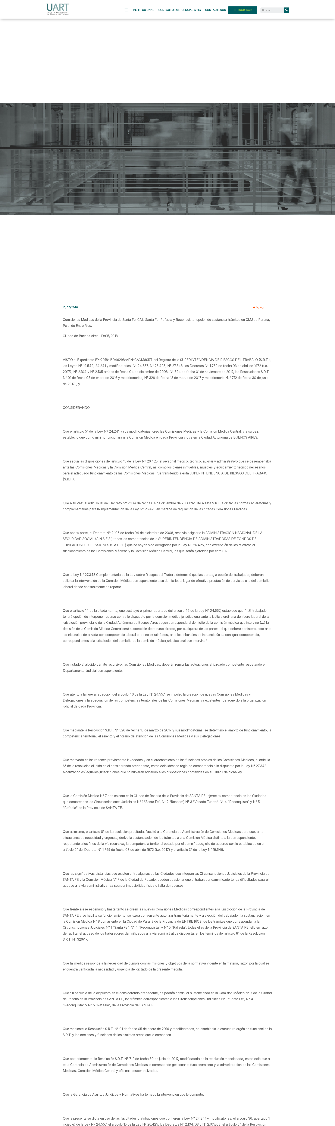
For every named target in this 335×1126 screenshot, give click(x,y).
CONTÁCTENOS (215, 10)
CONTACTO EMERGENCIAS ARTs (179, 10)
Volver (258, 307)
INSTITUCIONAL (143, 10)
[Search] (286, 10)
